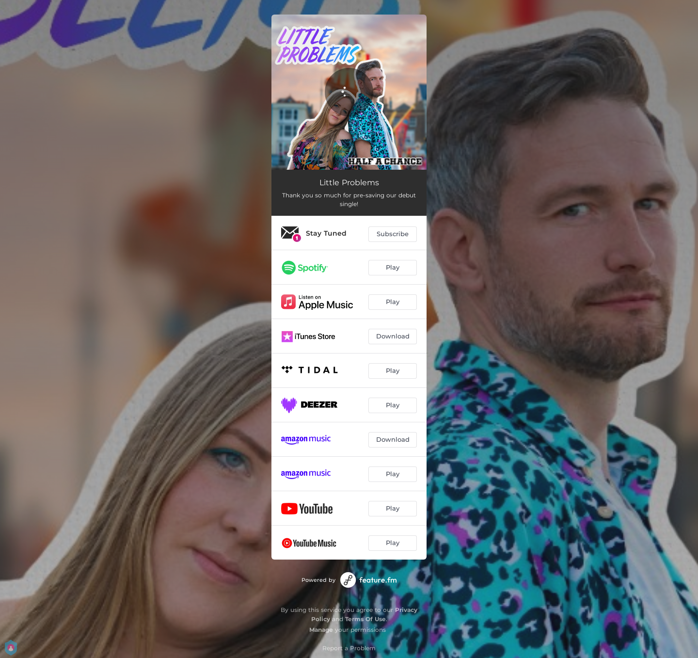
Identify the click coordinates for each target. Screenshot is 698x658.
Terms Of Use (365, 619)
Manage (321, 629)
